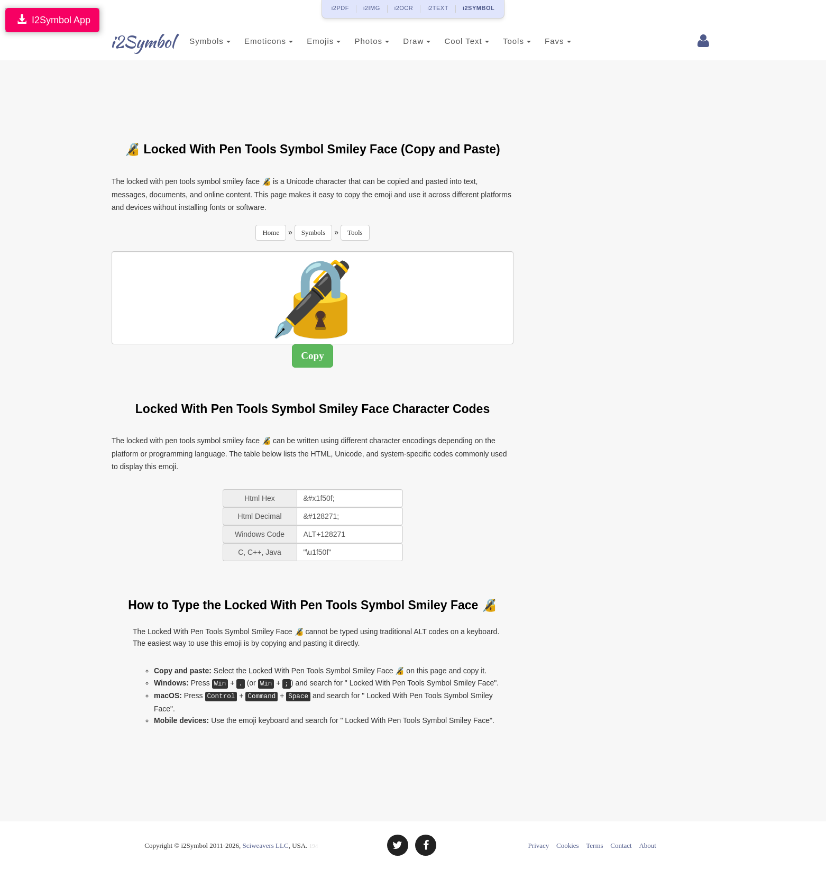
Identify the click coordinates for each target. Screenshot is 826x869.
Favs (545, 40)
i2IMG (371, 8)
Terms (594, 845)
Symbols (197, 40)
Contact (620, 845)
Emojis (311, 40)
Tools (504, 40)
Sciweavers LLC (266, 845)
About (647, 845)
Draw (404, 40)
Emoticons (256, 40)
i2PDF (340, 8)
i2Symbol (133, 41)
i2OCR (404, 8)
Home (270, 232)
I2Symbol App (52, 19)
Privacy (538, 845)
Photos (359, 40)
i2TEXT (437, 8)
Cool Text (454, 40)
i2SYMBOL (478, 8)
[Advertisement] (312, 94)
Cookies (567, 845)
